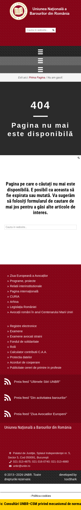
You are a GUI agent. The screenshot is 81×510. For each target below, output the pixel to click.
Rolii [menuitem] (13, 347)
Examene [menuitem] (16, 331)
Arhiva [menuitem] (14, 301)
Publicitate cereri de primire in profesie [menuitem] (35, 367)
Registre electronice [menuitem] (23, 326)
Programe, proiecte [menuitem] (23, 281)
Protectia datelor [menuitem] (21, 357)
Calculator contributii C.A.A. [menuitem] (28, 352)
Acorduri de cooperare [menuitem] (25, 362)
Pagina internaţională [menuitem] (24, 291)
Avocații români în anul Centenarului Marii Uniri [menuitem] (41, 312)
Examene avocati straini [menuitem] (26, 336)
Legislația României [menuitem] (23, 307)
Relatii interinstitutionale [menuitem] (26, 286)
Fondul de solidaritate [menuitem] (24, 341)
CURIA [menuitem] (14, 296)
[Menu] (40, 51)
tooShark (70, 479)
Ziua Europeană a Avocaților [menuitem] (29, 275)
